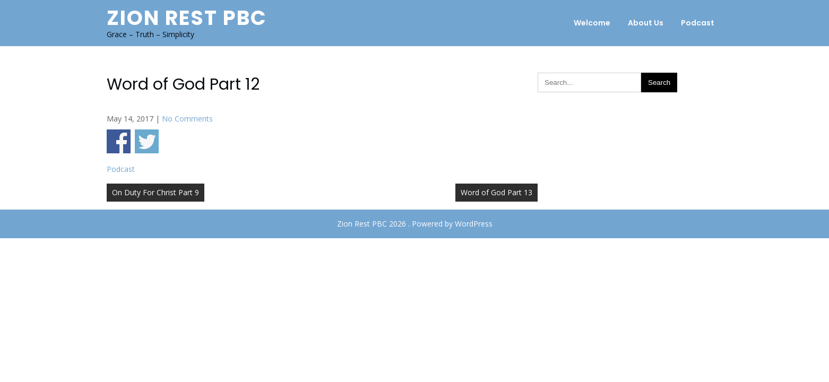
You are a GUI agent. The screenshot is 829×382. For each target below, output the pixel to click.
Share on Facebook (119, 141)
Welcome (592, 23)
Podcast (697, 23)
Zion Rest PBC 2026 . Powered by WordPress (415, 224)
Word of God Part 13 (496, 192)
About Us (645, 23)
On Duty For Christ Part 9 (155, 192)
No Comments (187, 119)
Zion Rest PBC (187, 18)
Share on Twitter (147, 141)
